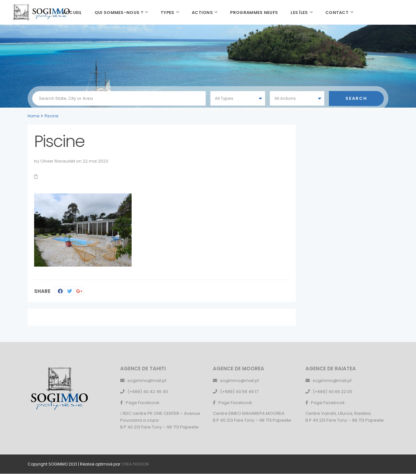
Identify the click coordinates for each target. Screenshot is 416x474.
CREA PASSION (135, 464)
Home (33, 116)
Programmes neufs (254, 12)
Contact (337, 12)
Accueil (72, 12)
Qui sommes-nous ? (119, 12)
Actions (202, 12)
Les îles (299, 12)
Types (168, 12)
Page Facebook (143, 403)
